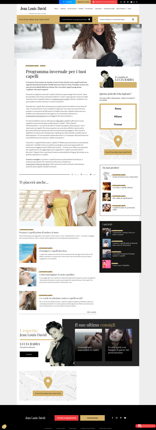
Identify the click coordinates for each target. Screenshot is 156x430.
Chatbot (67, 2)
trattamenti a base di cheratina (38, 164)
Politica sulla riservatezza (105, 419)
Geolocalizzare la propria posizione (76, 19)
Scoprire (30, 346)
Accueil (21, 13)
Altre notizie (91, 303)
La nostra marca (48, 419)
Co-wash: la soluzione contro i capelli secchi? (63, 289)
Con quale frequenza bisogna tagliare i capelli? (124, 255)
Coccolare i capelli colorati (123, 188)
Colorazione (98, 8)
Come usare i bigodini (121, 265)
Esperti (42, 65)
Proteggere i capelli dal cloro (54, 242)
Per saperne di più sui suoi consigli (124, 85)
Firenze (118, 124)
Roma (118, 108)
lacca (74, 152)
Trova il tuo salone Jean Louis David (118, 152)
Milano (118, 116)
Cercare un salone (60, 419)
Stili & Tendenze (121, 8)
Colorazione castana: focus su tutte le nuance (124, 234)
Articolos (26, 13)
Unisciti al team (83, 2)
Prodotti (81, 8)
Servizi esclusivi (72, 8)
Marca (57, 8)
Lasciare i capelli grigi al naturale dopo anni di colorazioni (125, 244)
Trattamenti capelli (109, 8)
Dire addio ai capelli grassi (123, 198)
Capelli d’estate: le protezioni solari (124, 209)
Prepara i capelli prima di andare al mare (41, 223)
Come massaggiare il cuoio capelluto (59, 265)
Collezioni (63, 8)
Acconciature (89, 8)
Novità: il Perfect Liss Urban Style (125, 177)
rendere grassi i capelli (60, 99)
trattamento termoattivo (35, 116)
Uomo (130, 8)
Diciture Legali (72, 419)
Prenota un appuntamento (104, 2)
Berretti (59, 121)
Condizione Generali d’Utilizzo (88, 419)
